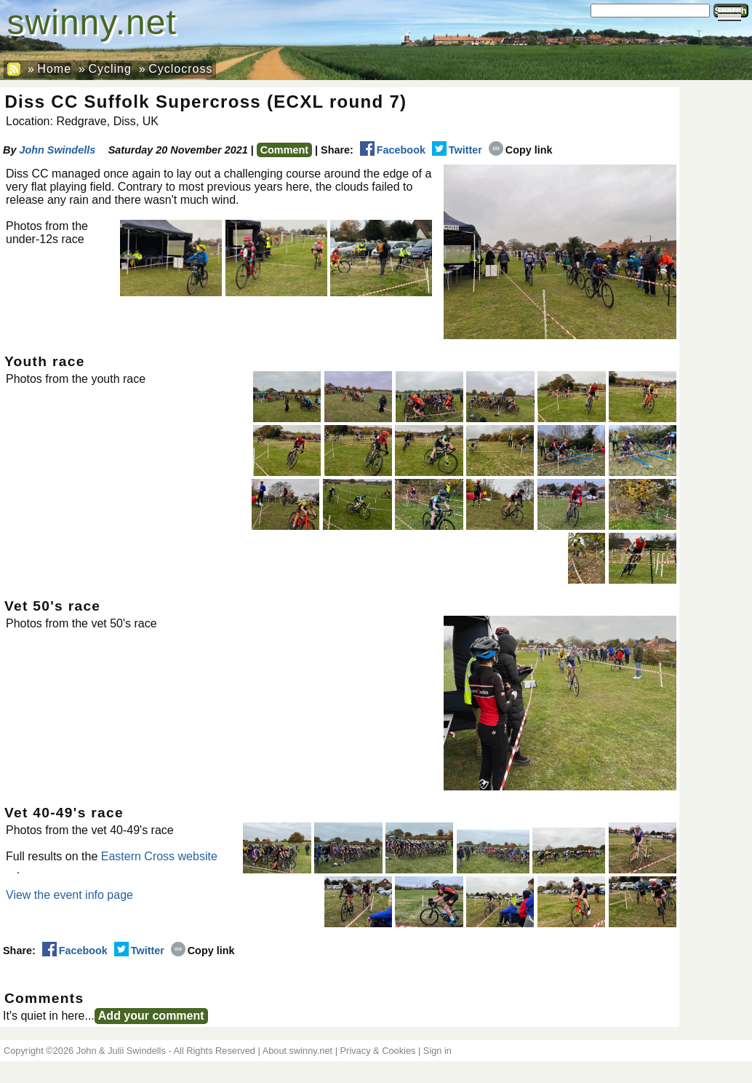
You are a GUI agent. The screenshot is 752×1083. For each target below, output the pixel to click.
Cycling (109, 69)
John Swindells (57, 150)
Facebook (392, 150)
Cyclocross (180, 69)
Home (54, 69)
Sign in (437, 1050)
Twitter (457, 150)
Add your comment (151, 1015)
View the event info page (69, 895)
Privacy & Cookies (378, 1050)
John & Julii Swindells (121, 1050)
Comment (284, 150)
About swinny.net (298, 1050)
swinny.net (92, 22)
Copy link (521, 150)
